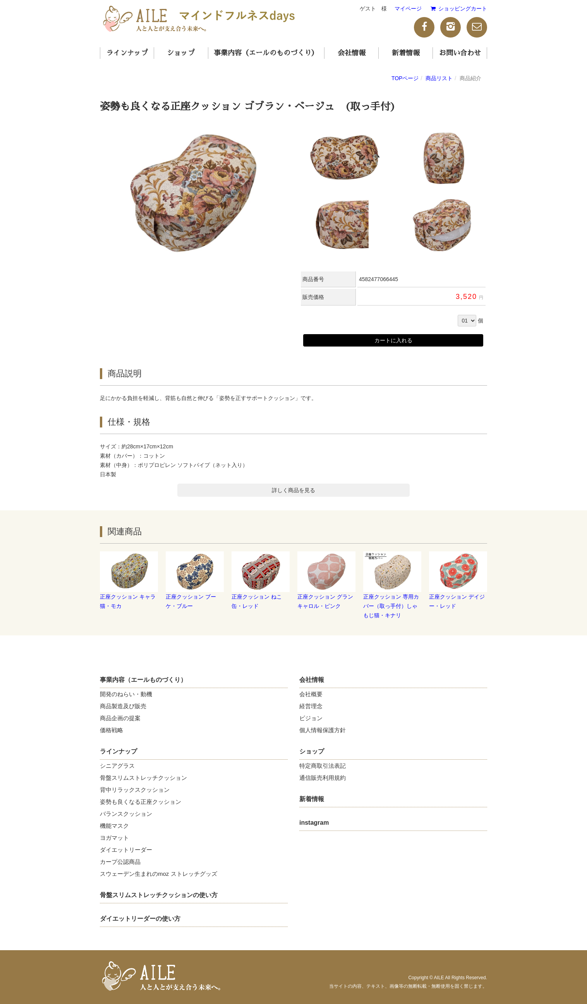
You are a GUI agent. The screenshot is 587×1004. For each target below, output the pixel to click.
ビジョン (311, 718)
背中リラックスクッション (135, 789)
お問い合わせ (460, 53)
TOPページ (405, 78)
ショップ (181, 53)
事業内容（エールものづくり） (143, 679)
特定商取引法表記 (322, 765)
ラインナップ (127, 53)
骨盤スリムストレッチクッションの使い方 (159, 895)
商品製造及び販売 (123, 706)
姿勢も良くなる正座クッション (140, 801)
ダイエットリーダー (126, 849)
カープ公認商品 (120, 861)
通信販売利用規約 (322, 777)
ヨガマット (114, 837)
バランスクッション (126, 813)
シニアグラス (117, 765)
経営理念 (311, 706)
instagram (314, 822)
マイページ (408, 8)
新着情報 (406, 53)
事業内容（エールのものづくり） (266, 53)
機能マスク (114, 825)
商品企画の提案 (120, 718)
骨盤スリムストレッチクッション (143, 777)
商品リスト (439, 78)
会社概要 (311, 694)
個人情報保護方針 (322, 730)
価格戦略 (111, 730)
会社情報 (352, 53)
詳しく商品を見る (293, 490)
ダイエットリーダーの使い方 (140, 918)
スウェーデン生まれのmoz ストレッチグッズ (158, 873)
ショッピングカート (458, 8)
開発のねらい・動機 (126, 694)
